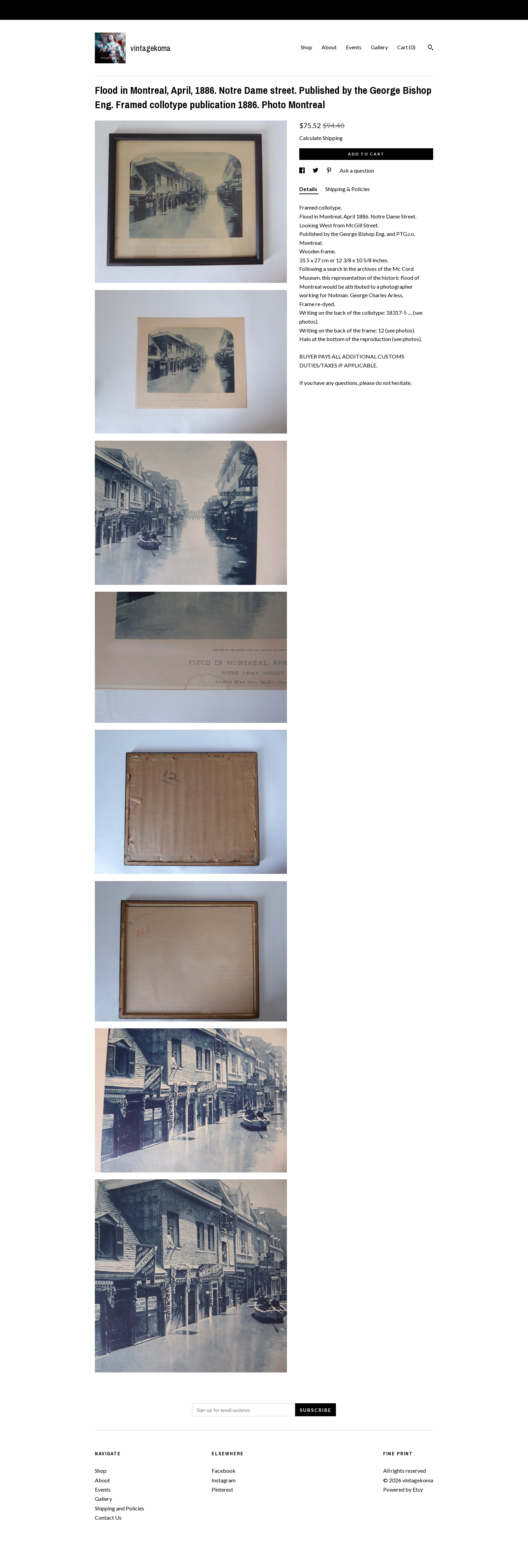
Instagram (224, 1480)
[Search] (430, 48)
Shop (306, 47)
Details (308, 189)
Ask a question (357, 170)
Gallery (379, 47)
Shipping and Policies (119, 1508)
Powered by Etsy (403, 1489)
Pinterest (222, 1489)
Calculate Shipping (321, 138)
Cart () (406, 47)
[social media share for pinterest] (329, 170)
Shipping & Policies (347, 189)
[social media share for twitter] (316, 170)
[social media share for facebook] (302, 170)
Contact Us (108, 1517)
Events (354, 47)
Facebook (224, 1470)
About (329, 47)
